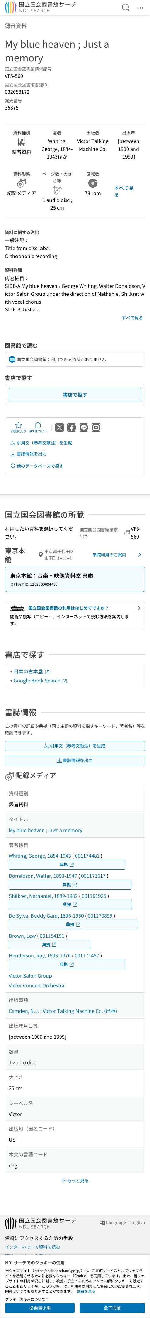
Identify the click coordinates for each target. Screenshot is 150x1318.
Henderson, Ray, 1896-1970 (40, 955)
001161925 (94, 895)
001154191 (52, 935)
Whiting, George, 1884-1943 (40, 855)
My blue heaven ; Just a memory (45, 830)
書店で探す (75, 394)
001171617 (93, 875)
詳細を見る (86, 1291)
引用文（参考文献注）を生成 (41, 443)
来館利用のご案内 (117, 554)
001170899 (100, 915)
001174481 (87, 855)
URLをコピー (38, 427)
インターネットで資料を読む (32, 1247)
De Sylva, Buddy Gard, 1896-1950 (46, 915)
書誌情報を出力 (28, 454)
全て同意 (112, 1308)
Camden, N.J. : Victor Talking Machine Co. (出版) (63, 1010)
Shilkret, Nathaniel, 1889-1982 (43, 895)
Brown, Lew (22, 935)
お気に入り (18, 427)
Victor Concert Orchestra (36, 985)
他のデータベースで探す (36, 466)
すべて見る (124, 191)
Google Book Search (41, 680)
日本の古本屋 (32, 671)
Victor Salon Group (30, 975)
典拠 (67, 864)
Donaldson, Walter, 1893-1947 (43, 875)
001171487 (87, 955)
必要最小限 (40, 1308)
